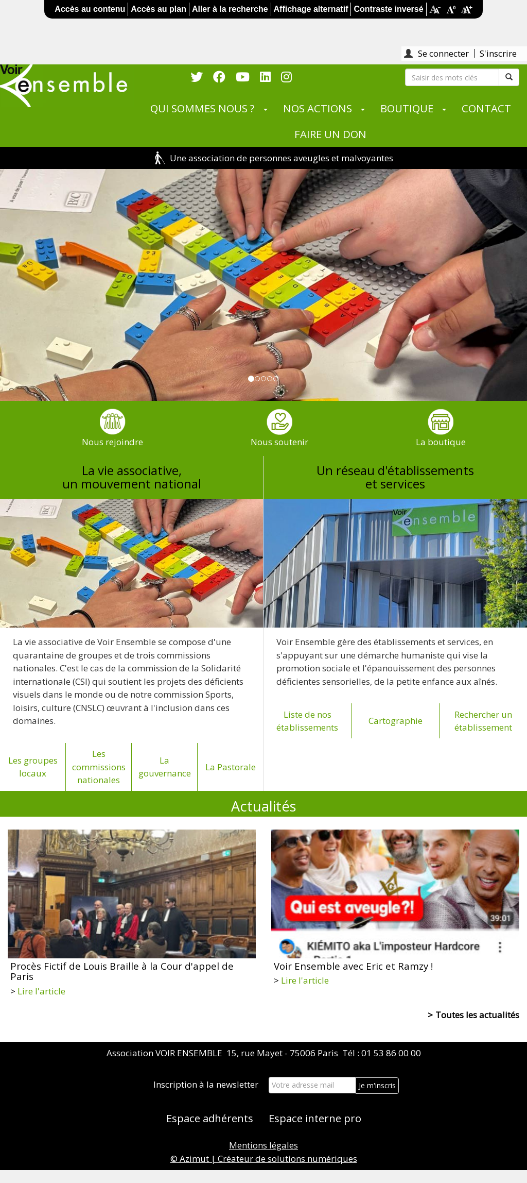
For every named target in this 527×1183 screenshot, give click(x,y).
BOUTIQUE (406, 108)
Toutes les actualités (477, 1015)
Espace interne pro (315, 1118)
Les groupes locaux (33, 767)
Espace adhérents (209, 1118)
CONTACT (486, 108)
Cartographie (395, 720)
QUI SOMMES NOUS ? (202, 108)
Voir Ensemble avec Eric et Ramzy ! (353, 965)
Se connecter (443, 53)
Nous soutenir (279, 442)
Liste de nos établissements (307, 721)
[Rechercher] (452, 77)
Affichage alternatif (311, 9)
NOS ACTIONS (317, 108)
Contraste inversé (388, 9)
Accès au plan (158, 9)
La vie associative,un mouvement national (131, 477)
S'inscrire (498, 53)
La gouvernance (164, 767)
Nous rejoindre (112, 442)
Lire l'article (41, 991)
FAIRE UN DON (330, 134)
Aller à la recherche (230, 9)
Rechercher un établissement (483, 721)
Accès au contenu (90, 9)
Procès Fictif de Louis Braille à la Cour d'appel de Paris (122, 971)
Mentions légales (263, 1145)
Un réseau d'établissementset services (395, 477)
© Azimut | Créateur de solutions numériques (263, 1158)
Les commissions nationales (99, 767)
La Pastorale (230, 767)
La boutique (441, 442)
